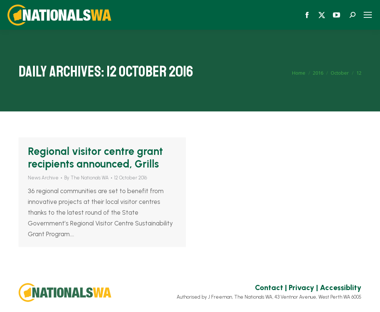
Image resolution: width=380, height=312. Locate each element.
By (86, 178)
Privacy (301, 287)
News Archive (43, 178)
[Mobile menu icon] (368, 15)
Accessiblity (340, 287)
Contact (269, 287)
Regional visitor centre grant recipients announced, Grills (95, 157)
